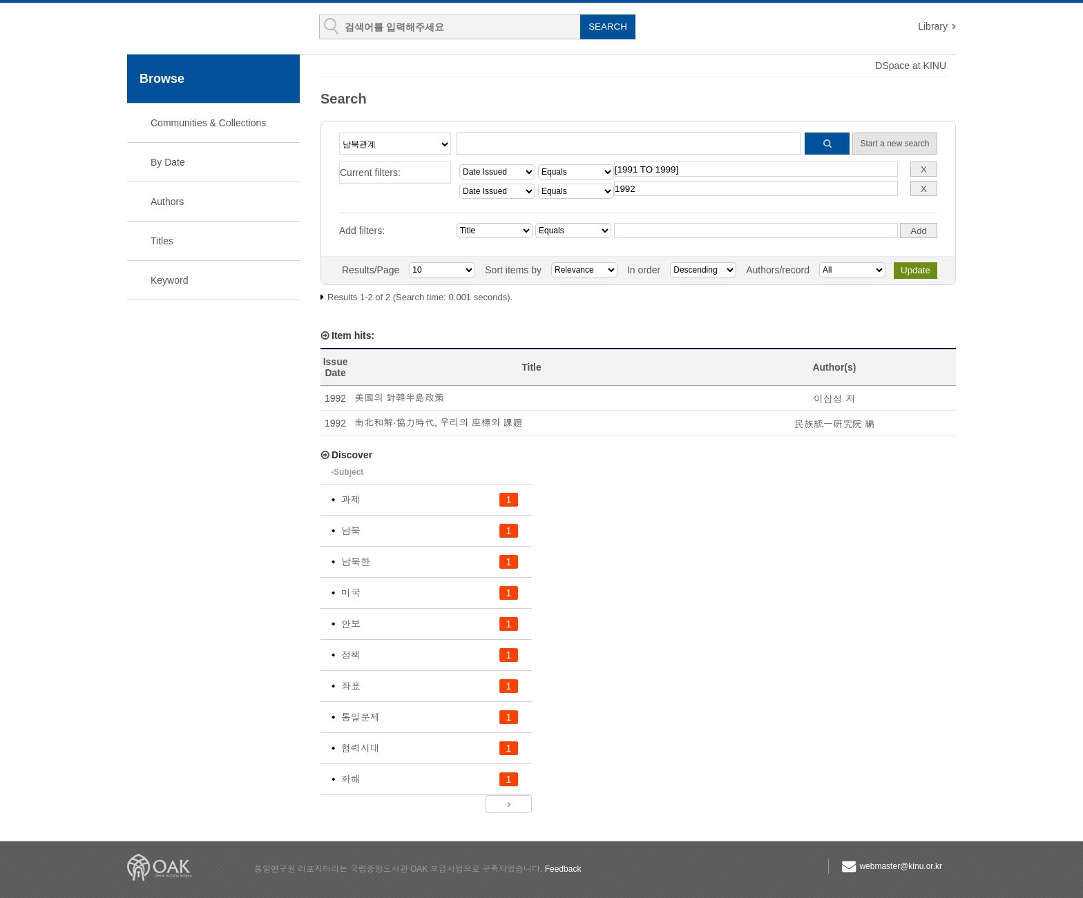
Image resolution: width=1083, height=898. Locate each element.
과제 (351, 499)
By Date (168, 162)
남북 (351, 530)
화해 (351, 779)
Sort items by (513, 269)
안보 (351, 623)
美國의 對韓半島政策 (399, 397)
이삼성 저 (834, 398)
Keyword (169, 280)
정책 (351, 655)
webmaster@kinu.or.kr (900, 866)
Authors (167, 201)
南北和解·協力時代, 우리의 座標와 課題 (438, 422)
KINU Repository (208, 29)
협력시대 (360, 748)
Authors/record (777, 269)
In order (643, 269)
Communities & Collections (208, 122)
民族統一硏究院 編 (834, 423)
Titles (162, 240)
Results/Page (370, 269)
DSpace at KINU (910, 65)
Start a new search (894, 143)
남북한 (355, 561)
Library (933, 26)
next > (509, 804)
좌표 (351, 686)
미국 (351, 592)
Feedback (563, 869)
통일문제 (360, 717)
